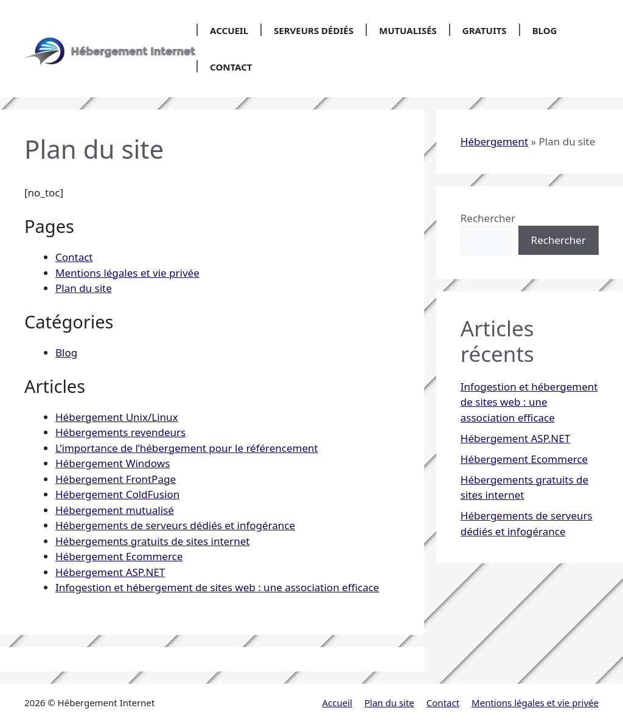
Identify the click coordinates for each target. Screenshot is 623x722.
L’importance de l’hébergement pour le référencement (186, 448)
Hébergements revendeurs (120, 432)
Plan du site (83, 288)
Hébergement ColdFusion (117, 494)
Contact (231, 67)
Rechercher (488, 218)
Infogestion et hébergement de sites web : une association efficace (217, 587)
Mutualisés (408, 30)
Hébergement (494, 141)
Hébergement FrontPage (115, 479)
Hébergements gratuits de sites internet (152, 541)
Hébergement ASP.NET (110, 572)
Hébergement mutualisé (114, 510)
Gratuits (484, 30)
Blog (544, 30)
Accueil (229, 30)
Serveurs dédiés (313, 30)
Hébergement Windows (112, 463)
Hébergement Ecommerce (119, 556)
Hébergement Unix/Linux (116, 417)
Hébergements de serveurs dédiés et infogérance (175, 525)
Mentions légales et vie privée (127, 273)
